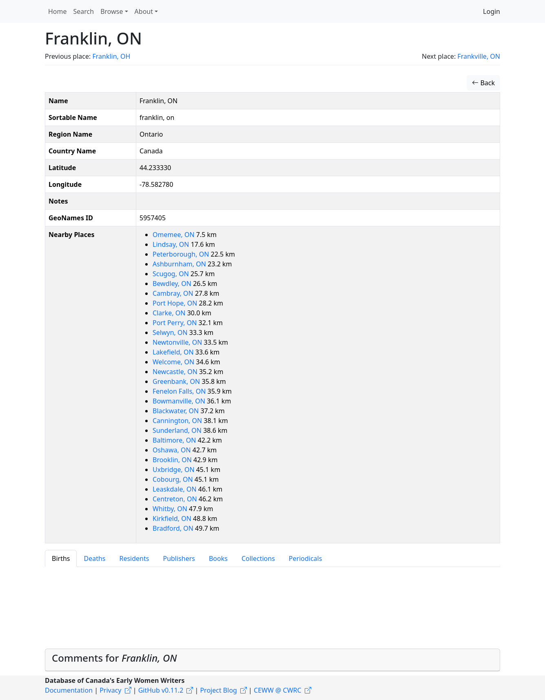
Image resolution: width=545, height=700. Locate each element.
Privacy (110, 690)
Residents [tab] (134, 558)
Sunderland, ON (178, 430)
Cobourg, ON (174, 479)
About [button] (144, 11)
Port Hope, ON (176, 303)
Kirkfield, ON (173, 518)
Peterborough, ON (181, 254)
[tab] (272, 660)
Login (491, 11)
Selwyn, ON (171, 332)
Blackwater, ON (176, 410)
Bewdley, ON (173, 283)
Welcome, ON (174, 361)
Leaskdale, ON (175, 489)
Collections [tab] (258, 558)
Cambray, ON (174, 293)
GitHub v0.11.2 (161, 690)
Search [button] (83, 11)
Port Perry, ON (176, 322)
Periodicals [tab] (305, 558)
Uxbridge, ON (174, 469)
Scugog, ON (172, 273)
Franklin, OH (111, 56)
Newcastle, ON (176, 371)
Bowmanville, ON (180, 401)
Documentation (69, 690)
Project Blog (218, 690)
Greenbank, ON (177, 381)
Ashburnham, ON (180, 263)
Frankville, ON (478, 56)
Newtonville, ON (178, 342)
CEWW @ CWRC (277, 690)
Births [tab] (61, 558)
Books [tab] (218, 558)
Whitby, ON (171, 508)
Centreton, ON (176, 498)
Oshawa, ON (173, 449)
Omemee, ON (174, 234)
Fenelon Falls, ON (180, 391)
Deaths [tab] (94, 558)
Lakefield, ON (174, 352)
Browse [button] (111, 11)
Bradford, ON (174, 528)
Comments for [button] (114, 658)
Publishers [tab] (179, 558)
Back (483, 82)
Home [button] (57, 11)
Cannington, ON (178, 420)
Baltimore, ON (175, 440)
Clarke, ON (170, 312)
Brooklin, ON (173, 459)
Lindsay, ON (172, 244)
